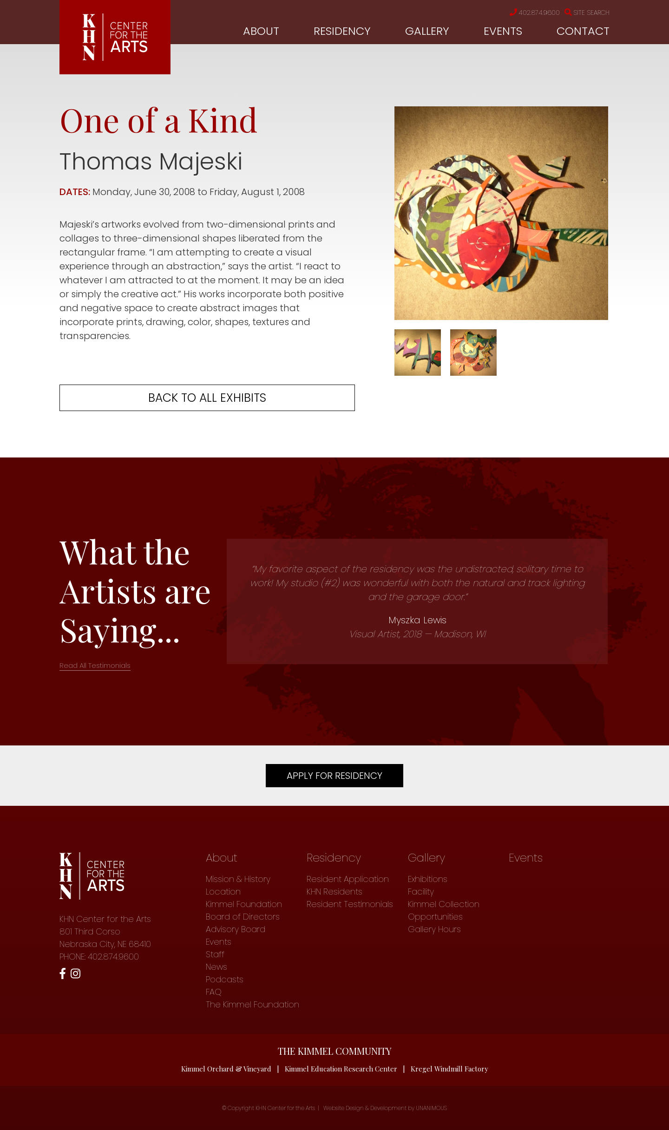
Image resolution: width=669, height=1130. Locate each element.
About (261, 31)
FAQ (214, 992)
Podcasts (224, 979)
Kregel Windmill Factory (449, 1068)
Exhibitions (427, 879)
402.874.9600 (535, 12)
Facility (421, 891)
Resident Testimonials (350, 904)
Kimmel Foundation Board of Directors (244, 910)
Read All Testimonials (95, 665)
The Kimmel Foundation (252, 1004)
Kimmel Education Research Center (341, 1068)
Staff (215, 954)
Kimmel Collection (443, 904)
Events (503, 31)
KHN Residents (334, 891)
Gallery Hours (434, 929)
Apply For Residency (334, 775)
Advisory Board (235, 929)
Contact (583, 31)
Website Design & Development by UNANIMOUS (385, 1108)
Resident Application (348, 879)
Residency (342, 31)
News (216, 967)
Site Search (587, 12)
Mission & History (238, 879)
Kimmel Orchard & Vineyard (226, 1068)
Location (223, 891)
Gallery (427, 31)
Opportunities (435, 916)
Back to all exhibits (207, 398)
